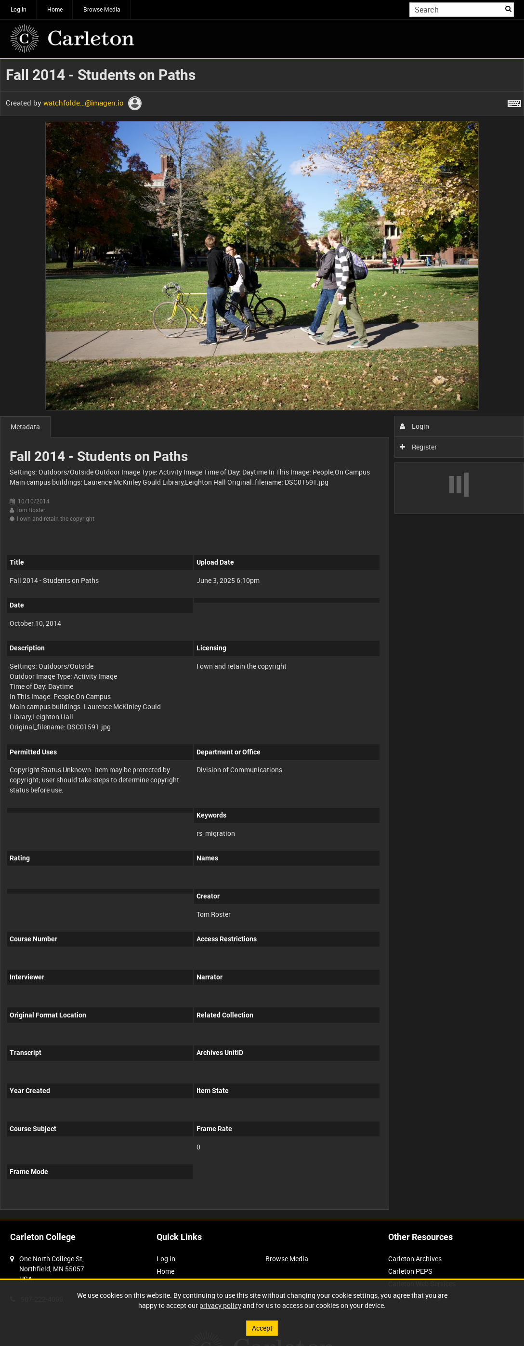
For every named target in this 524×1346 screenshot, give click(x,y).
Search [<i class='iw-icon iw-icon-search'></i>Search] (508, 8)
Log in (18, 9)
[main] (262, 639)
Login (414, 426)
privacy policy (220, 1305)
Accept (262, 1328)
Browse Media (101, 9)
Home (55, 9)
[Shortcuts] (514, 102)
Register (418, 446)
